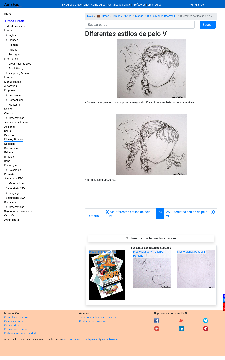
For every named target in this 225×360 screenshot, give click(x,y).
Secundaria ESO (13, 178)
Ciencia (8, 113)
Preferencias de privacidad (20, 333)
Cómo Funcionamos (16, 317)
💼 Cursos (103, 16)
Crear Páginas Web (20, 63)
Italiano (13, 49)
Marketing (14, 104)
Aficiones (9, 126)
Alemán (13, 44)
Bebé (7, 161)
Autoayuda (10, 86)
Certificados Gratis (119, 4)
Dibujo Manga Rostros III (161, 16)
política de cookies (110, 339)
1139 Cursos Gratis (70, 4)
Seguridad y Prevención (18, 211)
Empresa (9, 90)
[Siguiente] (190, 213)
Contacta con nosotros (92, 321)
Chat (86, 4)
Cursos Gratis (14, 21)
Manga (139, 16)
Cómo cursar (98, 4)
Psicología (10, 165)
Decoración (11, 148)
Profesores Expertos (16, 329)
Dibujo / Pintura (13, 139)
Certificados (11, 325)
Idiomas (9, 30)
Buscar (207, 25)
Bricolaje (9, 156)
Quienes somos (13, 321)
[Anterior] (129, 213)
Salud (7, 131)
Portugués (15, 54)
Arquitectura (11, 219)
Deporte (9, 135)
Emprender (15, 95)
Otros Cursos (12, 215)
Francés (13, 40)
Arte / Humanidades (16, 122)
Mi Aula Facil (197, 4)
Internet (8, 77)
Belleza (8, 152)
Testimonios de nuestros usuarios (99, 317)
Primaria (9, 174)
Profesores (139, 4)
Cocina (8, 109)
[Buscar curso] (139, 25)
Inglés (12, 35)
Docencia (9, 143)
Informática (11, 58)
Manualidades (12, 81)
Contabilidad (16, 100)
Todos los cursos (14, 26)
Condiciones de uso (71, 339)
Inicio (7, 14)
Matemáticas (16, 118)
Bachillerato (11, 202)
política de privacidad (90, 339)
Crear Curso (154, 4)
